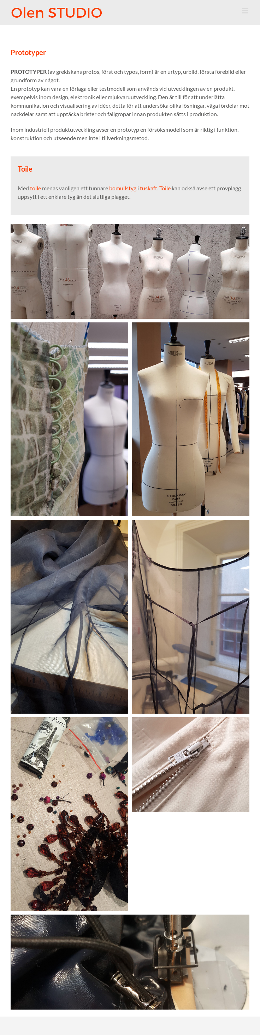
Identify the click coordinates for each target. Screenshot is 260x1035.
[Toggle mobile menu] (245, 10)
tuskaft (148, 188)
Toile (165, 188)
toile (35, 188)
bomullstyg (122, 188)
